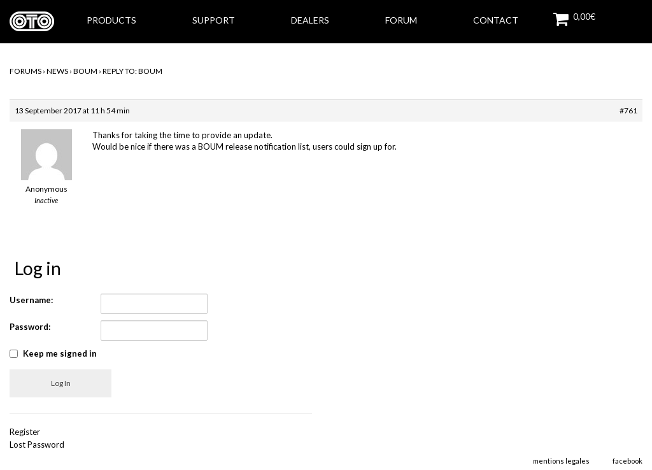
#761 (628, 110)
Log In (61, 383)
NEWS (57, 71)
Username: (31, 300)
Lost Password (37, 444)
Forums (25, 71)
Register (25, 432)
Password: (30, 327)
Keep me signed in (60, 353)
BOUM (85, 71)
